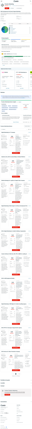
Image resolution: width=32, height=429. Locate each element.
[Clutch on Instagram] (4, 413)
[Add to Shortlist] (30, 3)
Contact (6, 8)
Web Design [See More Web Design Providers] (11, 27)
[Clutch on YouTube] (6, 413)
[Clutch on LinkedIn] (7, 413)
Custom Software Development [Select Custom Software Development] (24, 61)
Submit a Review (27, 126)
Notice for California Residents (4, 428)
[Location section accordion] (16, 383)
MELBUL (6, 72)
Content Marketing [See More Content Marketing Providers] (12, 29)
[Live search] (30, 1)
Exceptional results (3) (5, 107)
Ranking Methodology (20, 411)
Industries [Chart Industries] (20, 23)
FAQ (17, 413)
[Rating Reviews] (6, 5)
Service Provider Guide (20, 422)
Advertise (18, 420)
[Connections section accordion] (16, 401)
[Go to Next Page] (19, 373)
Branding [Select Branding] (11, 63)
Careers (18, 408)
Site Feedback (2, 409)
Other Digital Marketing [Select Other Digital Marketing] (5, 61)
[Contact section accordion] (16, 385)
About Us (18, 406)
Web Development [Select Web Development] (16, 61)
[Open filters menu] (29, 129)
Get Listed (18, 417)
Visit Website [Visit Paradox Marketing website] (12, 8)
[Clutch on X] (2, 413)
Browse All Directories (3, 417)
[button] (14, 129)
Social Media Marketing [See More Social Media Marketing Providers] (13, 33)
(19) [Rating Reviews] (27, 107)
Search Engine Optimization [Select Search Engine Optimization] (7, 59)
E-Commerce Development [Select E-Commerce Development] (16, 63)
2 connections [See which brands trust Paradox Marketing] (14, 5)
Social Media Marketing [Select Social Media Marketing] (25, 63)
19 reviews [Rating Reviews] (9, 5)
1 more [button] (6, 77)
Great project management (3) (13, 107)
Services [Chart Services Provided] (5, 23)
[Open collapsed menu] (1, 1)
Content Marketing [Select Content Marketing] (20, 59)
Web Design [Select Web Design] (11, 61)
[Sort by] (14, 129)
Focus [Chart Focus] (12, 23)
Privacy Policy (2, 425)
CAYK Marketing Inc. (23, 72)
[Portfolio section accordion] (16, 380)
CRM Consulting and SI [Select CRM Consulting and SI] (5, 63)
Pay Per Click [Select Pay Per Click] (14, 59)
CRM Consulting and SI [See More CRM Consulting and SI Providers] (13, 28)
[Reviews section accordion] (16, 92)
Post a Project (2, 422)
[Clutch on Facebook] (1, 413)
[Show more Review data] (16, 153)
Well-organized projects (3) (12, 109)
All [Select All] (2, 59)
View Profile (7, 88)
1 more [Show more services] (4, 65)
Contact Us (2, 411)
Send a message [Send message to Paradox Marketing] (7, 394)
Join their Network (19, 8)
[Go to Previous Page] (13, 373)
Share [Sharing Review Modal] (30, 132)
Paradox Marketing (9, 4)
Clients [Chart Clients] (27, 23)
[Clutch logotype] (3, 405)
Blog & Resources (3, 420)
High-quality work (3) (5, 109)
